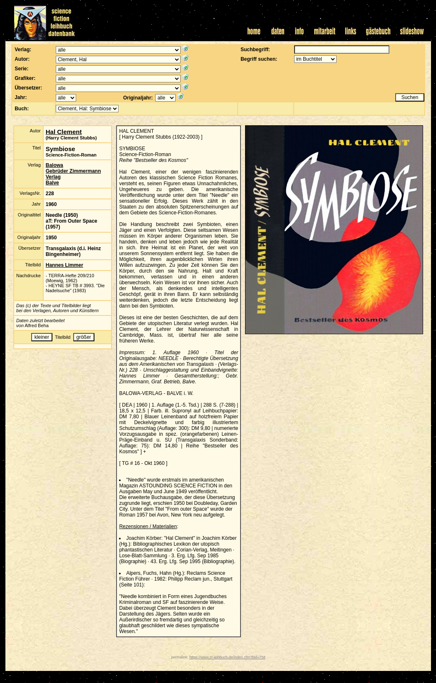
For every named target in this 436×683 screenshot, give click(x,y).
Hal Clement (64, 131)
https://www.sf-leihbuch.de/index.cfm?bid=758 (227, 657)
